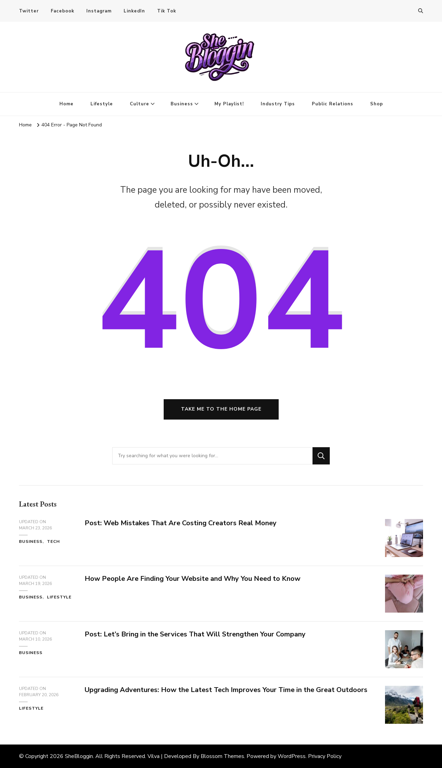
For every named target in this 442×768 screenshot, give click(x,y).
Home (66, 104)
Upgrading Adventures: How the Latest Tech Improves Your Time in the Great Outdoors (226, 689)
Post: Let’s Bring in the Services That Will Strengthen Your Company (195, 634)
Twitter (29, 11)
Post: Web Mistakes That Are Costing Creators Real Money (181, 523)
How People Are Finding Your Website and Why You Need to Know (192, 578)
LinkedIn (134, 11)
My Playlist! (229, 104)
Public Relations (332, 104)
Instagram (99, 11)
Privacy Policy (325, 756)
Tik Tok (166, 11)
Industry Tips (278, 104)
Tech (53, 541)
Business (182, 104)
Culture (139, 104)
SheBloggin (79, 756)
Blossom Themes (222, 756)
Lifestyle (101, 104)
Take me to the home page (221, 409)
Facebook (62, 11)
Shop (376, 104)
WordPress (292, 756)
